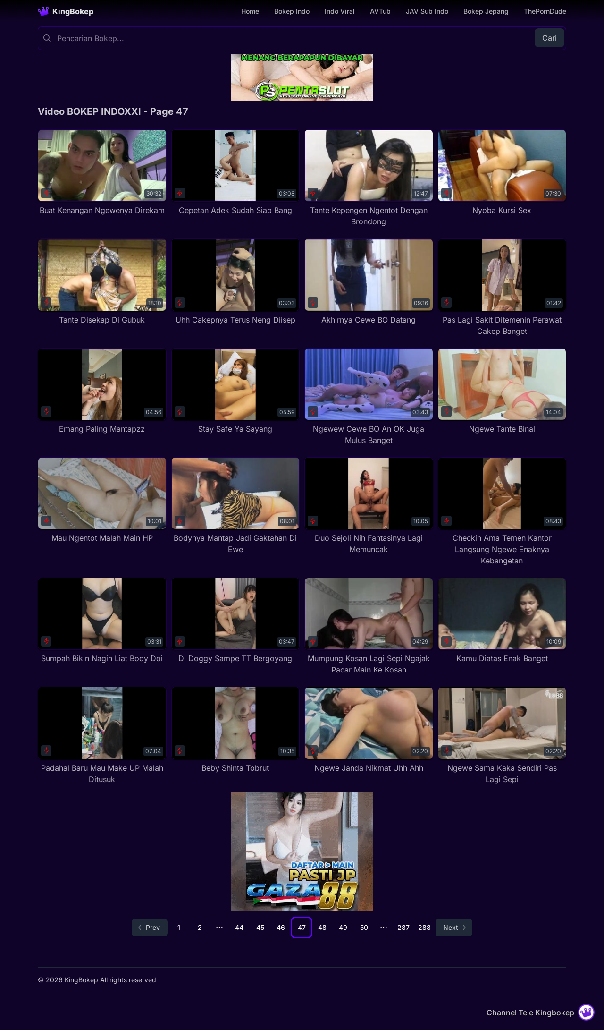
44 (239, 927)
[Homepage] (65, 11)
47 (302, 927)
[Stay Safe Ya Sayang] (235, 391)
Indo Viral (340, 11)
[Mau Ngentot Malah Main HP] (102, 500)
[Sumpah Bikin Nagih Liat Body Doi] (102, 621)
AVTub (380, 11)
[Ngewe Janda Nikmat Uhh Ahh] (368, 730)
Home (250, 11)
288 (424, 927)
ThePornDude (545, 11)
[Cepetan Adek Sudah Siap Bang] (235, 172)
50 (364, 927)
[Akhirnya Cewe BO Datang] (368, 281)
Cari (549, 38)
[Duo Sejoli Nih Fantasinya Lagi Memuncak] (368, 506)
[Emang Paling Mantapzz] (102, 391)
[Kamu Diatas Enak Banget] (502, 621)
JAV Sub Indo (427, 11)
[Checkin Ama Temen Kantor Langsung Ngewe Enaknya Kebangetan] (502, 511)
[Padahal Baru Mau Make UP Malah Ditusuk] (102, 735)
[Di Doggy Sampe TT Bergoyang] (235, 621)
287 (403, 927)
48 (322, 927)
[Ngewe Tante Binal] (502, 391)
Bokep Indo (292, 11)
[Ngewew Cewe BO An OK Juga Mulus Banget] (368, 397)
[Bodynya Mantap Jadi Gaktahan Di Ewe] (235, 506)
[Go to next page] (454, 927)
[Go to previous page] (150, 927)
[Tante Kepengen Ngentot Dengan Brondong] (368, 178)
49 (343, 927)
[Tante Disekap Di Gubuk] (102, 281)
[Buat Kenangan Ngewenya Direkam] (102, 172)
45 (260, 927)
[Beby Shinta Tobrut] (235, 730)
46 (281, 927)
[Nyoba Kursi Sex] (502, 172)
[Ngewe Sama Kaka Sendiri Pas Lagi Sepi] (502, 735)
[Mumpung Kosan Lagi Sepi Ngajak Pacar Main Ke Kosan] (368, 626)
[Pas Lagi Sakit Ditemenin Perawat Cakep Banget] (502, 287)
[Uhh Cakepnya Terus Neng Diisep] (235, 281)
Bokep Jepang (486, 11)
